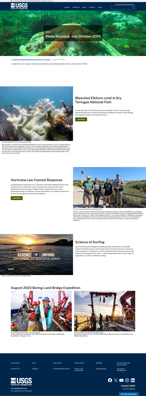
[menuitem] (67, 6)
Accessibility (15, 363)
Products (76, 7)
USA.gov (35, 369)
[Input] (123, 7)
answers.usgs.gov (129, 389)
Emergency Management (121, 369)
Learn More (81, 119)
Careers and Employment (78, 369)
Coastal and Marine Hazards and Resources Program (31, 60)
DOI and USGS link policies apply (123, 364)
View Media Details (25, 142)
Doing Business (101, 369)
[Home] (19, 9)
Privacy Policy (79, 363)
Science (67, 7)
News (84, 7)
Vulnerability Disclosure (61, 369)
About (100, 7)
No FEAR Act (15, 369)
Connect (92, 7)
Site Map (99, 363)
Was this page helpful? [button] (129, 394)
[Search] (133, 7)
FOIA (34, 363)
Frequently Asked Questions (124, 4)
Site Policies (57, 363)
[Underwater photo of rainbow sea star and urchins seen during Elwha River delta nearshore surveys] (73, 33)
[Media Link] (36, 113)
